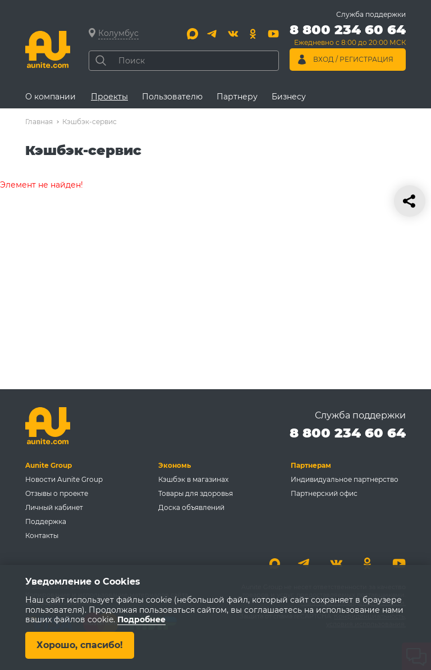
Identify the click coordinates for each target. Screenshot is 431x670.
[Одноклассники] (253, 33)
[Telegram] (212, 33)
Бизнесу (289, 97)
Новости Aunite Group (64, 479)
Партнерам (311, 465)
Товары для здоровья (195, 493)
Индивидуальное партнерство (344, 479)
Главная (39, 121)
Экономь (174, 465)
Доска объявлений (191, 507)
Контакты (41, 535)
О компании (50, 97)
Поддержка (45, 521)
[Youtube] (273, 33)
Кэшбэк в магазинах (193, 479)
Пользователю (172, 97)
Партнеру (237, 97)
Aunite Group (48, 465)
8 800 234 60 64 (348, 433)
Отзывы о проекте (56, 493)
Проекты (109, 97)
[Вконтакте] (233, 33)
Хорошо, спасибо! (79, 645)
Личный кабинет (54, 507)
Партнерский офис (324, 493)
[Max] (192, 33)
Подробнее (141, 620)
